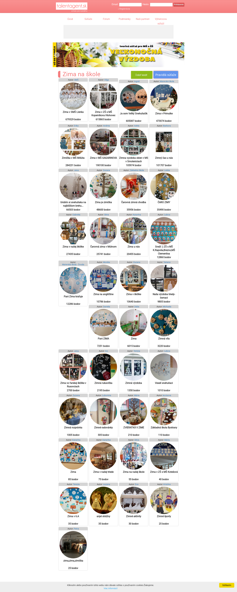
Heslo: (146, 4)
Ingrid (137, 81)
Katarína (137, 215)
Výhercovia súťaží (161, 19)
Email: (115, 4)
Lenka (167, 170)
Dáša (136, 307)
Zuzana (106, 170)
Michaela (167, 307)
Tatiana (166, 262)
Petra (76, 529)
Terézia (136, 351)
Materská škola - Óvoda (73, 264)
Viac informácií (111, 588)
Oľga (106, 80)
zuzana (106, 484)
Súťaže (88, 19)
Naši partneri (142, 19)
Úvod (70, 19)
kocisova (167, 395)
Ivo (106, 351)
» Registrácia (124, 9)
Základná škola (137, 170)
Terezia (76, 484)
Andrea (106, 126)
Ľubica (167, 215)
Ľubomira (106, 395)
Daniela (106, 307)
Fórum (106, 19)
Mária (137, 395)
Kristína (167, 484)
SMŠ (76, 80)
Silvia (106, 215)
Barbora (167, 126)
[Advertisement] (118, 32)
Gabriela (76, 215)
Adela (136, 126)
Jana (76, 170)
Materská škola (167, 81)
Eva (136, 484)
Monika (106, 262)
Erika (76, 126)
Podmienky (125, 19)
